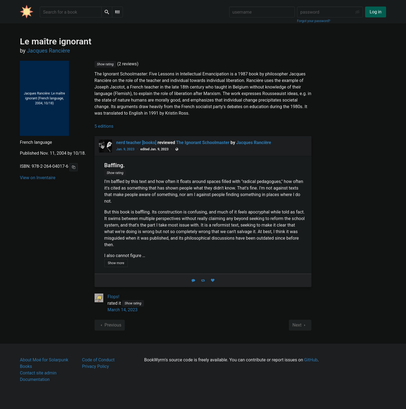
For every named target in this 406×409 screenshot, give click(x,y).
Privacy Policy (95, 366)
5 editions (104, 126)
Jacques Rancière (253, 142)
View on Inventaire (37, 177)
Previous (110, 325)
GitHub (310, 359)
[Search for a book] (71, 12)
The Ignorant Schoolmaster (202, 142)
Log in (375, 11)
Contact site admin (38, 373)
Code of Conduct (98, 359)
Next (300, 325)
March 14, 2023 (123, 309)
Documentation (35, 379)
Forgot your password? (313, 21)
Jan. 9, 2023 (125, 149)
